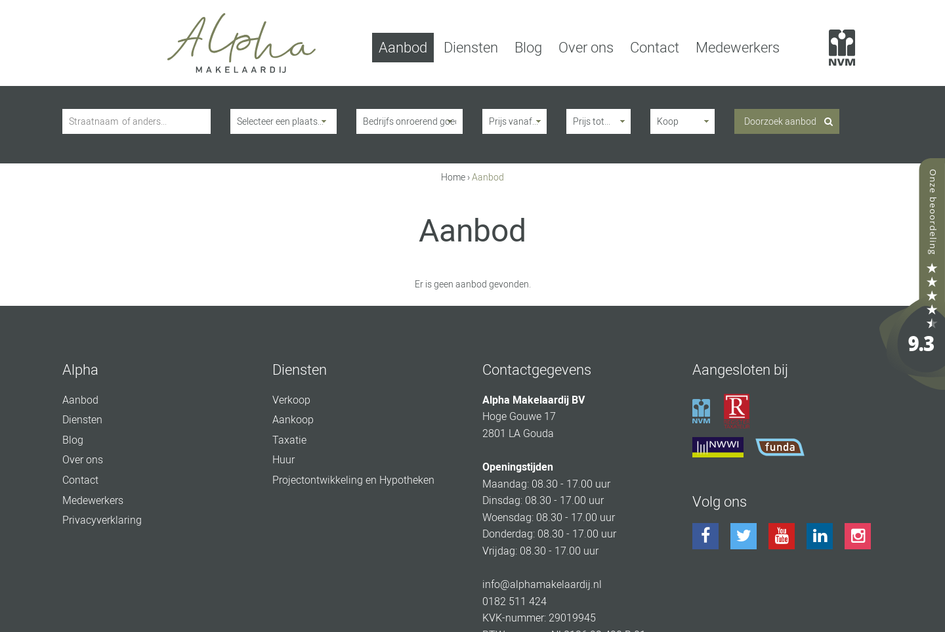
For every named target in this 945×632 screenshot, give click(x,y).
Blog (528, 47)
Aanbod (403, 47)
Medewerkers (738, 47)
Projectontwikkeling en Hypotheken (353, 480)
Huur (283, 459)
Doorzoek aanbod (780, 121)
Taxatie (289, 440)
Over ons (586, 47)
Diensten (471, 47)
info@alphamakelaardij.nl (542, 584)
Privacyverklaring (102, 520)
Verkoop (291, 400)
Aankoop (293, 419)
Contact (654, 47)
